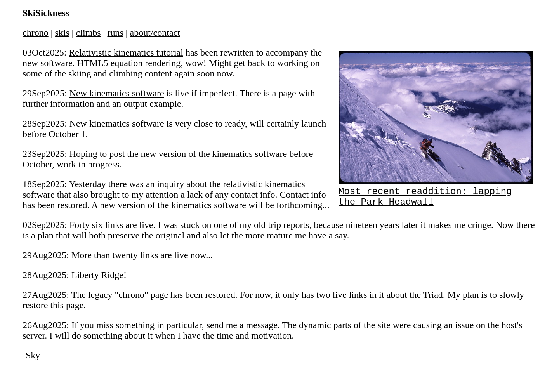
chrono (36, 33)
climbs (88, 33)
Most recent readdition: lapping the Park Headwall (436, 193)
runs (115, 33)
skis (62, 33)
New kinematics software (116, 93)
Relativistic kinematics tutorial (126, 52)
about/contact (155, 33)
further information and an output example (102, 104)
